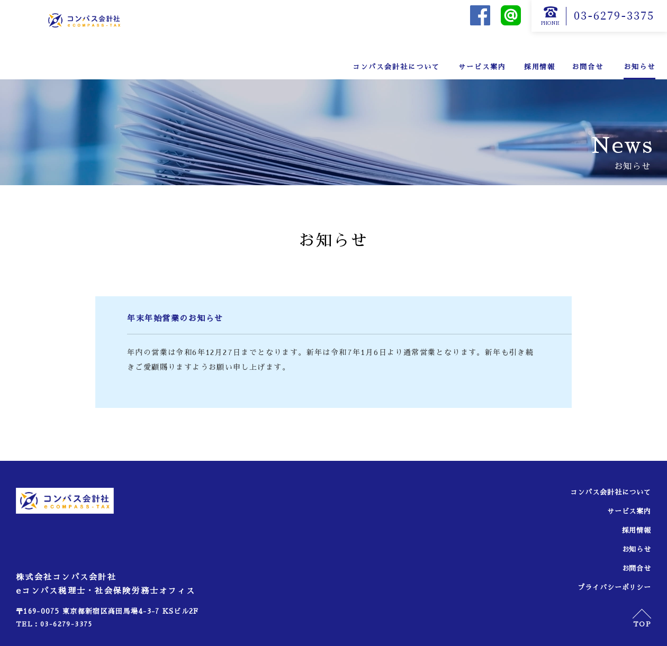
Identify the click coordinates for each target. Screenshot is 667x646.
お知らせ (639, 66)
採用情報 (540, 66)
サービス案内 (482, 66)
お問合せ (587, 66)
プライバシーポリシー (610, 587)
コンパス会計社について (396, 66)
